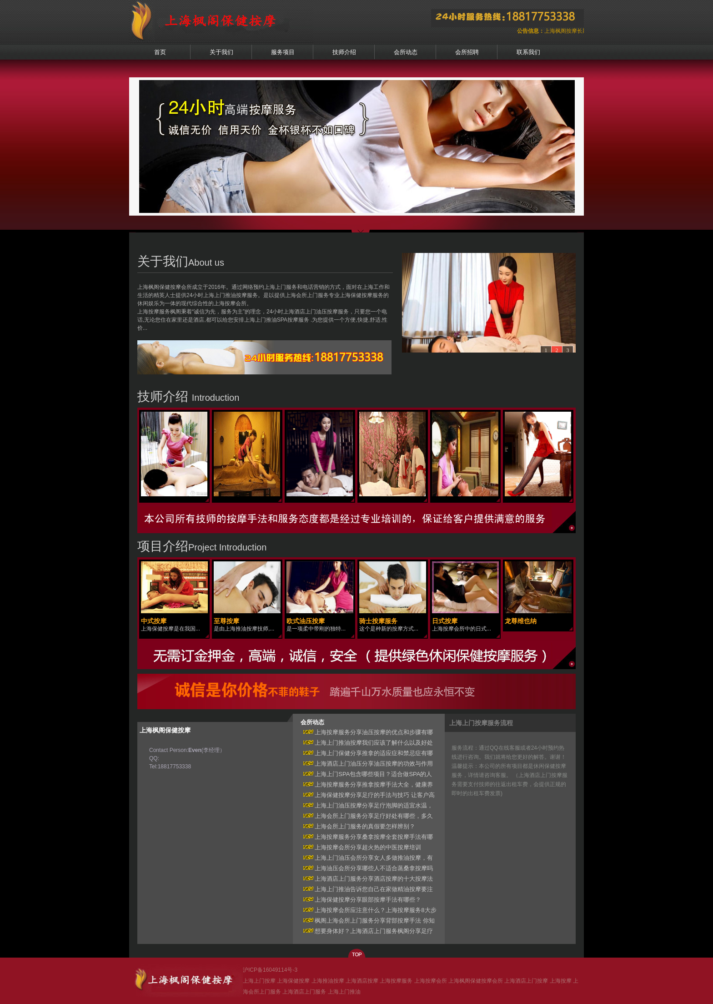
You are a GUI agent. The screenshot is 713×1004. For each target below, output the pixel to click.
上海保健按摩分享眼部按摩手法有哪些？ (361, 899)
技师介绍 (344, 52)
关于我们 (221, 52)
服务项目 (283, 52)
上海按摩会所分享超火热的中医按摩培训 (361, 847)
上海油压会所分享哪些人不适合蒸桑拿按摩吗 (367, 868)
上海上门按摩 (259, 981)
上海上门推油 (344, 992)
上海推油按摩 (327, 981)
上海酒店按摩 (362, 981)
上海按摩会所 (430, 981)
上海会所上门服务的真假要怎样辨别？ (358, 826)
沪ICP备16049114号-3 (270, 970)
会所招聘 (467, 52)
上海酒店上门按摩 (526, 981)
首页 (160, 52)
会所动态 (405, 52)
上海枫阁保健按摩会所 (475, 981)
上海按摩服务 (396, 981)
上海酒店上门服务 (304, 992)
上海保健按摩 (293, 981)
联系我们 (528, 52)
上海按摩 (561, 981)
